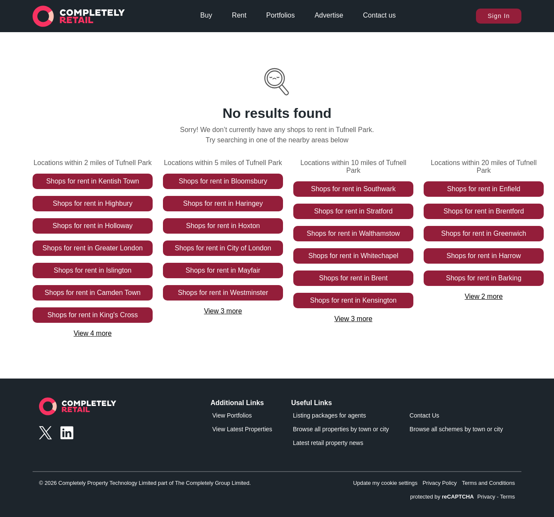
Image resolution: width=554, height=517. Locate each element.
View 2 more (484, 296)
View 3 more (223, 311)
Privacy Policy (440, 483)
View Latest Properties (242, 429)
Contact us (379, 15)
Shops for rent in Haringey (223, 203)
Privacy (486, 496)
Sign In (499, 15)
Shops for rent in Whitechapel (353, 255)
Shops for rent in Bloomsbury (223, 181)
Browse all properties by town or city (341, 429)
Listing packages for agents (329, 415)
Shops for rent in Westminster (223, 292)
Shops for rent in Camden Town (93, 292)
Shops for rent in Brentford (483, 211)
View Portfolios (232, 415)
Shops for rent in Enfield (484, 188)
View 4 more (93, 333)
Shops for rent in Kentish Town (92, 181)
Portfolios (280, 15)
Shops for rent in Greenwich (483, 233)
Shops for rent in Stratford (353, 211)
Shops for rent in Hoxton (223, 225)
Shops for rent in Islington (92, 270)
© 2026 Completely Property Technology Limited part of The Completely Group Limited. (145, 483)
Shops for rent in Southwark (353, 188)
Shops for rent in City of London (223, 248)
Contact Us (424, 415)
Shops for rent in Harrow (483, 255)
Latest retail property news (328, 442)
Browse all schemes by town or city (456, 429)
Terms (507, 496)
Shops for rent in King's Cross (92, 315)
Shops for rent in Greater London (92, 248)
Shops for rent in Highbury (92, 203)
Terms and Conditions (488, 483)
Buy (206, 15)
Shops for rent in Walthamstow (353, 233)
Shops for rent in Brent (353, 278)
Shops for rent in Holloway (93, 225)
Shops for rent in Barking (483, 278)
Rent (239, 15)
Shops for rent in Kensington (353, 300)
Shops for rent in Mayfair (223, 270)
